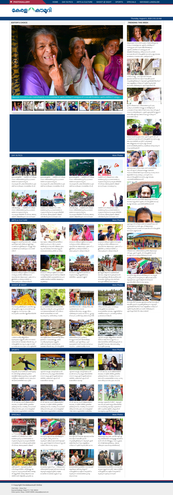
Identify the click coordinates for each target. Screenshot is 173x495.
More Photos (117, 155)
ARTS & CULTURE (84, 2)
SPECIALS (131, 2)
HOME (55, 2)
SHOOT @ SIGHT (103, 2)
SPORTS (119, 2)
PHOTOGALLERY (20, 2)
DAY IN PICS (67, 2)
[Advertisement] (67, 133)
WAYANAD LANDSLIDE (150, 2)
